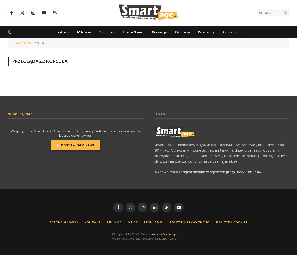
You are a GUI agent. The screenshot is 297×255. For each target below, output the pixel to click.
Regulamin (154, 222)
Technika (106, 32)
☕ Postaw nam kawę (75, 145)
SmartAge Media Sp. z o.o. (166, 234)
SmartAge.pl (22, 43)
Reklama (114, 222)
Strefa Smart (133, 32)
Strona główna (64, 222)
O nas (133, 222)
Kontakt (92, 222)
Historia (62, 32)
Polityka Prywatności (189, 222)
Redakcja (229, 32)
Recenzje (159, 32)
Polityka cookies (232, 222)
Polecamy (206, 32)
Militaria (84, 32)
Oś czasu (182, 32)
